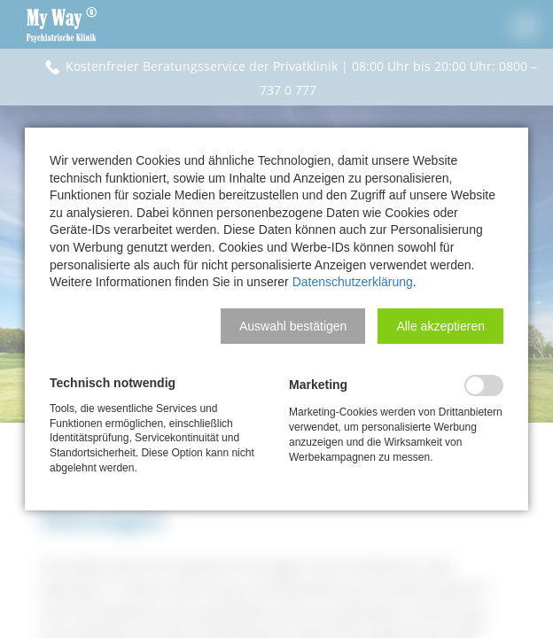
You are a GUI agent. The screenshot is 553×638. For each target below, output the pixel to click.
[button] (293, 326)
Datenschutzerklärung (352, 282)
